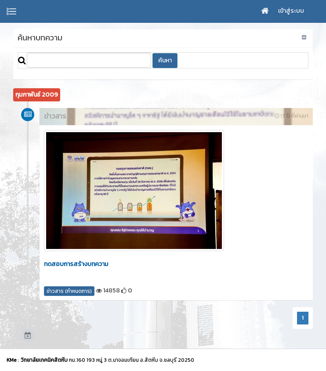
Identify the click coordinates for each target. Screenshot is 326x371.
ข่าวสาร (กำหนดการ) (69, 291)
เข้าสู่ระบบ (291, 10)
